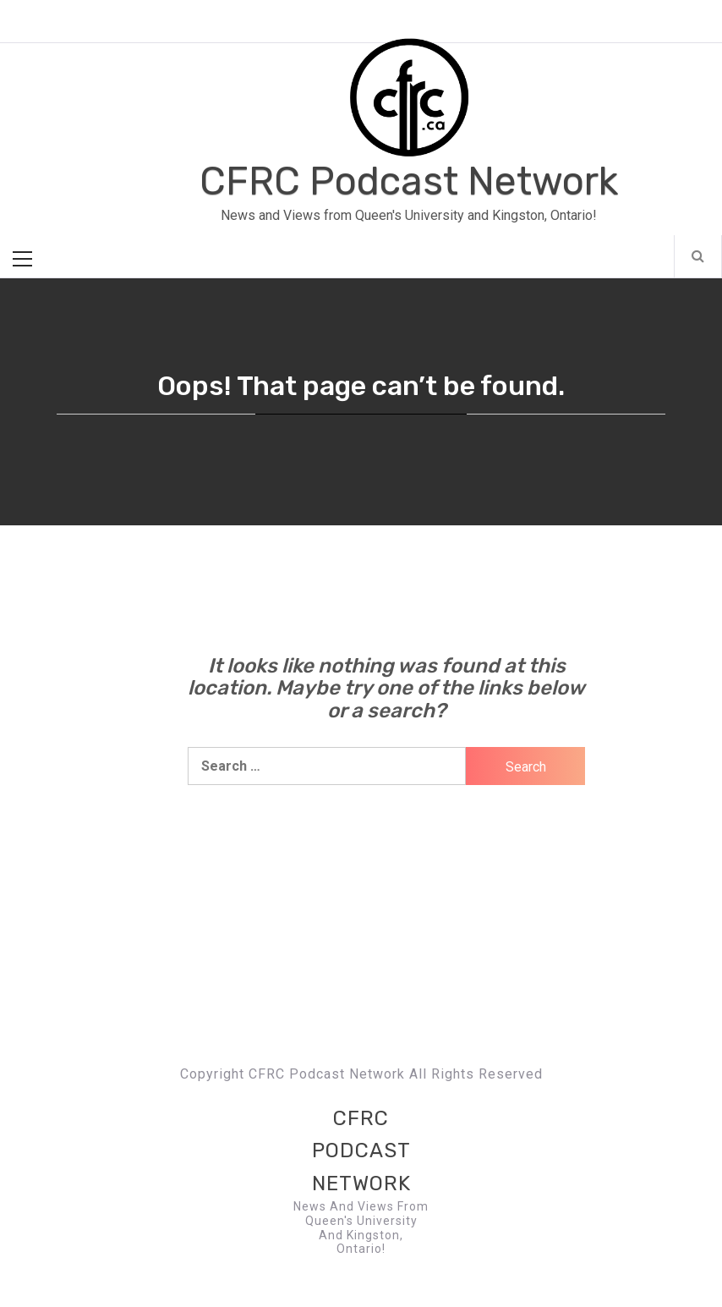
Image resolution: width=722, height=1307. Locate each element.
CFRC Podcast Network (409, 181)
